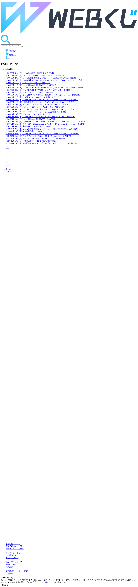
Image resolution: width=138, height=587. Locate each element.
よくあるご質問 (12, 558)
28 (6, 162)
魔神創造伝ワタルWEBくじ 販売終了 (29, 126)
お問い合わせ (11, 564)
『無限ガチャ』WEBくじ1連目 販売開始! (31, 141)
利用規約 (9, 567)
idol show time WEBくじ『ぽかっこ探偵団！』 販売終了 (37, 112)
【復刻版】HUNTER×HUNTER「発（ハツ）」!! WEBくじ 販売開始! (42, 134)
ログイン (10, 58)
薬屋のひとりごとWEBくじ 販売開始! (30, 92)
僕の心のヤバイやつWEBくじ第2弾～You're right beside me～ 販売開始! (43, 95)
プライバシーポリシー (15, 553)
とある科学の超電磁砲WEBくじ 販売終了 (31, 85)
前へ (7, 148)
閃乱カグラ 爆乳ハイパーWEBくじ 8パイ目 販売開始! (36, 138)
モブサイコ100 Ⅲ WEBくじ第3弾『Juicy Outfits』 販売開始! (38, 136)
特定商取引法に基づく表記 (17, 571)
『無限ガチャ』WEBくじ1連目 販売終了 (31, 97)
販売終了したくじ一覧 (15, 549)
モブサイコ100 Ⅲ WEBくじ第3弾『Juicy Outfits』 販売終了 (38, 105)
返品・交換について (14, 562)
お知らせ (11, 55)
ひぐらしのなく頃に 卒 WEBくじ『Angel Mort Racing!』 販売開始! (41, 129)
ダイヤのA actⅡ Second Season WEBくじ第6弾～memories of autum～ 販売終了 (45, 88)
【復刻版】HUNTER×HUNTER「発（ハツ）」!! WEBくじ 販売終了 (42, 100)
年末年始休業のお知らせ (24, 131)
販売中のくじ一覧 (13, 544)
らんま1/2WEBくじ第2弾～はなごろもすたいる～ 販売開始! (39, 90)
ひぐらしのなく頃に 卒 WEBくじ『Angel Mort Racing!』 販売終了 (41, 109)
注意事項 (9, 574)
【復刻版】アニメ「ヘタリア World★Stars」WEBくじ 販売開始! (40, 117)
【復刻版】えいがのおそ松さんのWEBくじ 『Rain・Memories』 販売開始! (45, 122)
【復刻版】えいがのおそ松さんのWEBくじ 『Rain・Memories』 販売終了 (45, 80)
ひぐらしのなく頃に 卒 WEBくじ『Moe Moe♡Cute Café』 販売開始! (42, 78)
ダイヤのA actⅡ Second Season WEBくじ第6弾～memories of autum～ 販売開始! (46, 124)
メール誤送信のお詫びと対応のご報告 (30, 73)
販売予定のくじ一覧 (14, 546)
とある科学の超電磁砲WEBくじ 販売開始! (31, 119)
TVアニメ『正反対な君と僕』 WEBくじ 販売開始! (35, 75)
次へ (7, 165)
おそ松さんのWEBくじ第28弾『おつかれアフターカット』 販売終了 (42, 143)
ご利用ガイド (12, 51)
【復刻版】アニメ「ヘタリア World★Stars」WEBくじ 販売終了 (40, 102)
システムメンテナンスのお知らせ (28, 83)
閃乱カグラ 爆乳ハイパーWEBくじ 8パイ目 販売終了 (36, 107)
